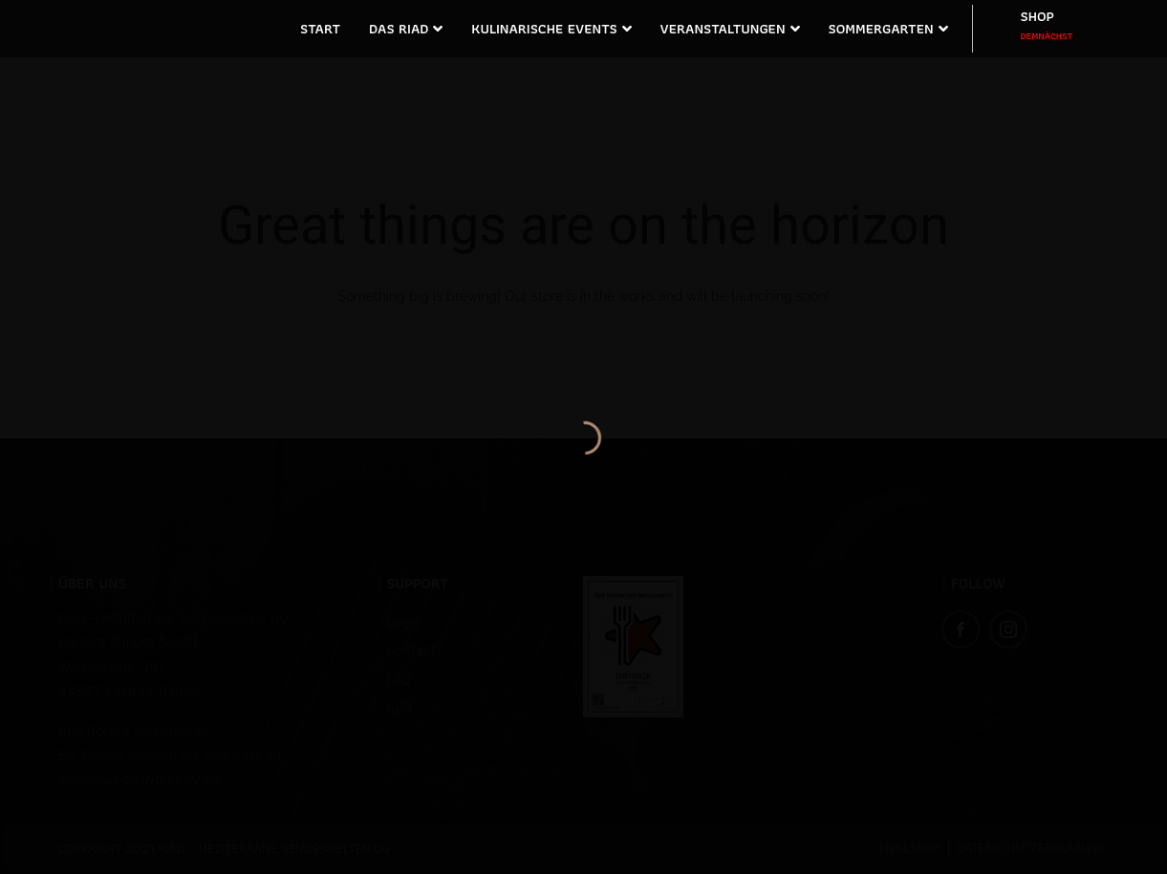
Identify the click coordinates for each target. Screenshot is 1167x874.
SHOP (1047, 24)
